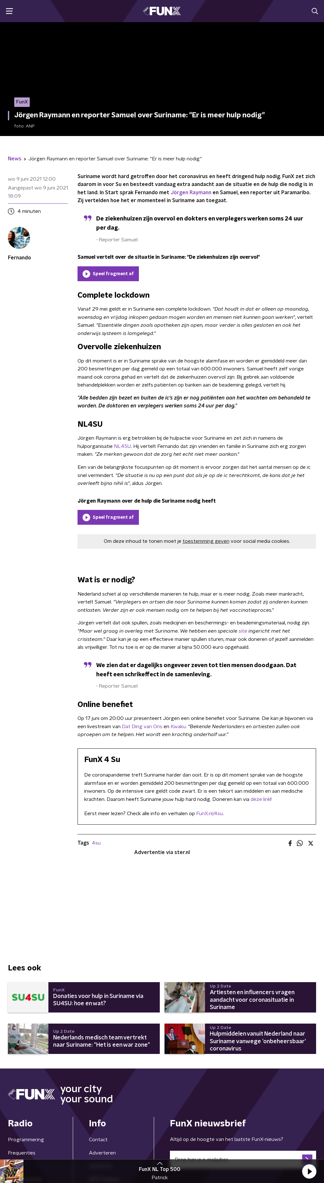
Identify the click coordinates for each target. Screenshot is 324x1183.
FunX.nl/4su (209, 813)
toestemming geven (206, 541)
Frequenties (21, 1152)
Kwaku (178, 726)
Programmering (26, 1139)
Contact (98, 1139)
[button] (309, 1171)
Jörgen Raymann (191, 192)
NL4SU (122, 446)
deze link (261, 799)
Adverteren (102, 1152)
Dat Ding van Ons (142, 726)
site (243, 631)
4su (96, 842)
